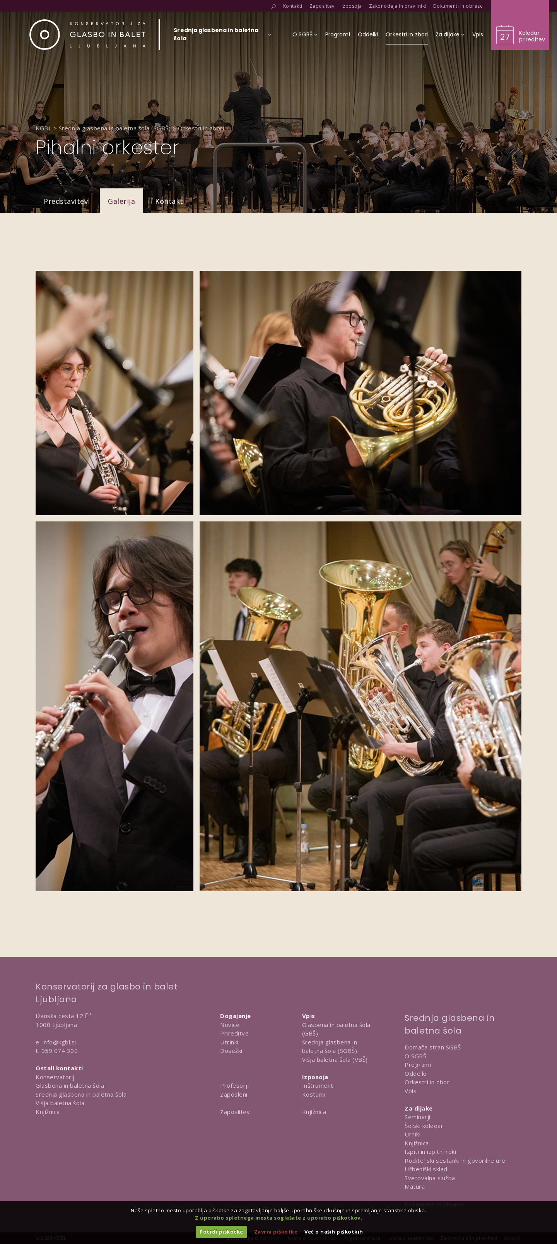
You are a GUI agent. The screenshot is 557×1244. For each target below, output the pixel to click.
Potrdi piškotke (221, 1231)
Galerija (121, 201)
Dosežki (231, 1050)
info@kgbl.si (59, 1042)
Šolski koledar (424, 1126)
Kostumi (314, 1094)
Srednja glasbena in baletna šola (81, 1094)
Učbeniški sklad (426, 1169)
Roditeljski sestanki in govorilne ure (455, 1160)
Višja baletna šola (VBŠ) (335, 1059)
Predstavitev (66, 201)
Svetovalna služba (430, 1178)
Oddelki (415, 1073)
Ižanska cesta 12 (59, 1016)
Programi (418, 1064)
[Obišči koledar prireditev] (520, 25)
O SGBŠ (415, 1056)
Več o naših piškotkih (333, 1231)
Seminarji (418, 1117)
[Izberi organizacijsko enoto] (216, 36)
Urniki (412, 1134)
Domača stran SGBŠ (433, 1047)
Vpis (411, 1091)
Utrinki (229, 1042)
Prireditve (234, 1033)
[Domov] (87, 34)
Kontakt (169, 201)
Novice (229, 1025)
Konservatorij (55, 1077)
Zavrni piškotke (276, 1231)
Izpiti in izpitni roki (430, 1151)
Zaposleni (234, 1094)
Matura (415, 1186)
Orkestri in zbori (428, 1082)
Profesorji (234, 1085)
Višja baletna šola (60, 1103)
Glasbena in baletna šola (70, 1085)
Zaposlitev (235, 1112)
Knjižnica (48, 1112)
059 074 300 (59, 1050)
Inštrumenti (318, 1085)
